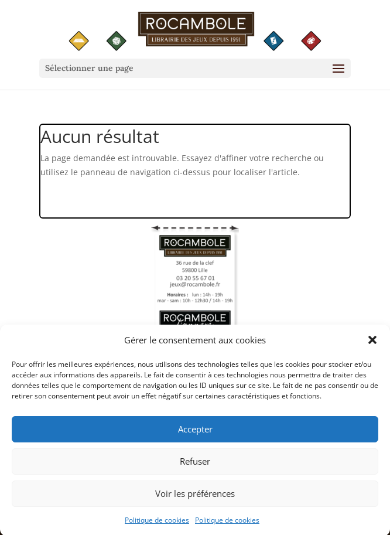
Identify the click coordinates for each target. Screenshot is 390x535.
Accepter (195, 432)
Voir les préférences (195, 497)
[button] (372, 344)
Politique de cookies (157, 524)
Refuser (195, 465)
